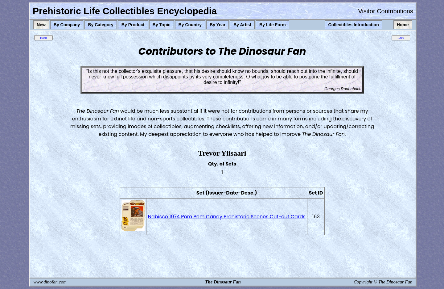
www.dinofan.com (50, 281)
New (41, 24)
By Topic (162, 24)
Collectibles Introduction (353, 24)
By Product (133, 24)
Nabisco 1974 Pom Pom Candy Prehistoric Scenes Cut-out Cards (227, 216)
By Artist (242, 24)
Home (403, 24)
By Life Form (272, 24)
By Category (100, 24)
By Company (67, 24)
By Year (217, 24)
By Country (190, 24)
